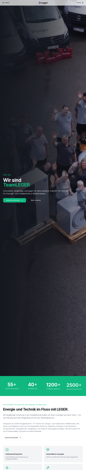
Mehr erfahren (36, 200)
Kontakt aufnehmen (14, 200)
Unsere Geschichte (12, 437)
